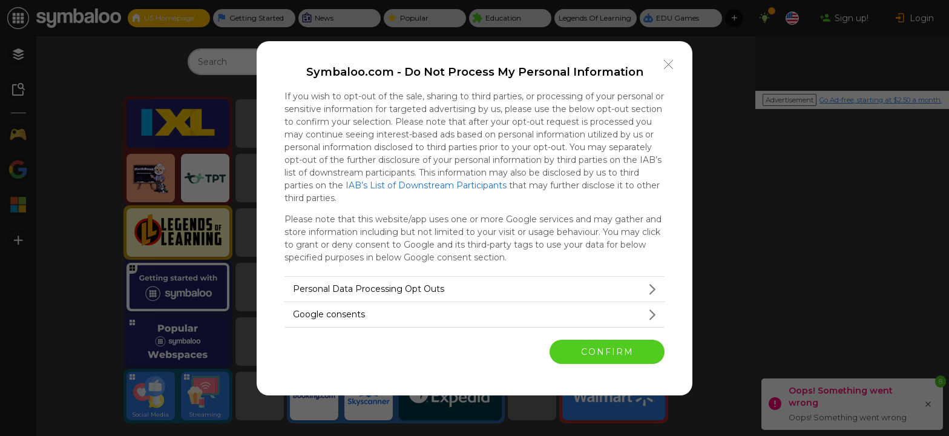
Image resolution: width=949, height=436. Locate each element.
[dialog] (474, 218)
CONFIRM (607, 351)
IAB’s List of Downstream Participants (426, 185)
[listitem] (474, 289)
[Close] (668, 64)
